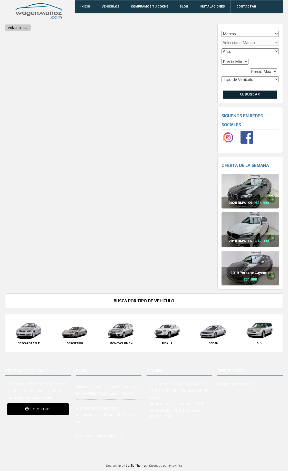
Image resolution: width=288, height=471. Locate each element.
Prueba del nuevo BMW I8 (99, 435)
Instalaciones (212, 6)
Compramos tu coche (149, 6)
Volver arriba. (18, 27)
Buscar (250, 94)
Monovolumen (121, 343)
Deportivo (74, 343)
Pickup (167, 343)
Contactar (246, 6)
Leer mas (38, 408)
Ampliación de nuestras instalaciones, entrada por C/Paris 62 (106, 415)
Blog (184, 6)
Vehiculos (110, 6)
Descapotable (28, 343)
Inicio (85, 6)
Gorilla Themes (136, 465)
